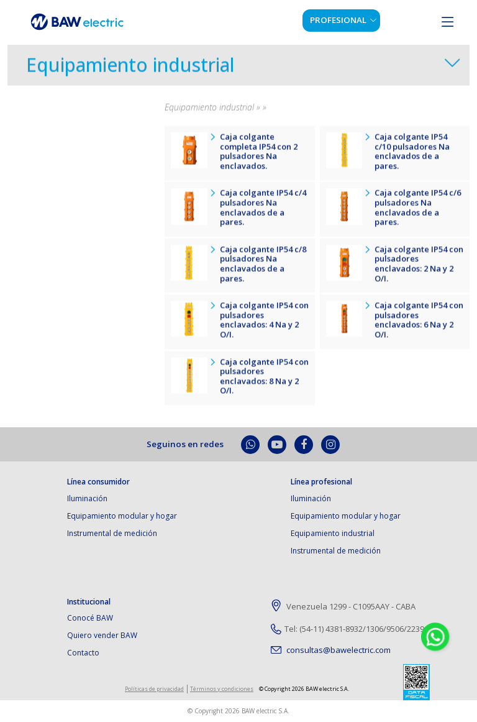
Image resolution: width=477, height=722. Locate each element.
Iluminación (87, 498)
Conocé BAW (90, 618)
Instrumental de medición (112, 533)
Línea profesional (321, 482)
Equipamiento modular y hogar (122, 516)
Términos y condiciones (221, 689)
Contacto (83, 652)
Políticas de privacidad (154, 689)
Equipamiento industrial (130, 69)
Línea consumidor (98, 482)
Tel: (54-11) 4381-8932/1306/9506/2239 (347, 628)
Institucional (89, 602)
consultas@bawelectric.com (331, 649)
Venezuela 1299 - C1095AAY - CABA (343, 607)
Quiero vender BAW (102, 635)
